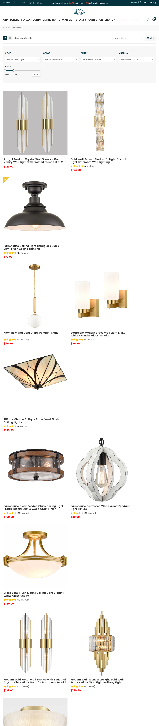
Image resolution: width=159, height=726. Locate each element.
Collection (95, 20)
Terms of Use (62, 701)
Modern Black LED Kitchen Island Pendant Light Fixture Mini (78, 648)
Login (145, 2)
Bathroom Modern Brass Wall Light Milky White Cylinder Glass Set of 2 (79, 217)
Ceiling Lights (51, 20)
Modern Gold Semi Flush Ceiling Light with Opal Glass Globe (25, 432)
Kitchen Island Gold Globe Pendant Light (21, 217)
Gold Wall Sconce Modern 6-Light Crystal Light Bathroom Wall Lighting (78, 145)
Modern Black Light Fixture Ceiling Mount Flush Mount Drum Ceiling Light (131, 648)
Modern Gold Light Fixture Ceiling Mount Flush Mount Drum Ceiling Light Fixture (78, 432)
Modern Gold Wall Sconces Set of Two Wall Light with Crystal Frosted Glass (130, 432)
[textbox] (127, 38)
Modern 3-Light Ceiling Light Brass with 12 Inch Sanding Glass (131, 361)
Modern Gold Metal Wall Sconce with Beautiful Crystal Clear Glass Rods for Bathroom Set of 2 (26, 361)
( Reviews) (75, 150)
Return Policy (94, 687)
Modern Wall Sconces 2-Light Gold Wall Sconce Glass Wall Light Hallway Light (79, 361)
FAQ (90, 710)
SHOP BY (110, 20)
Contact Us (61, 692)
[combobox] (127, 38)
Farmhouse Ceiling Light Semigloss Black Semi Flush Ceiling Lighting (126, 145)
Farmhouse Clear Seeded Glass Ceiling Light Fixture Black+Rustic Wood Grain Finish (26, 289)
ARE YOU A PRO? (9, 3)
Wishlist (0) (136, 2)
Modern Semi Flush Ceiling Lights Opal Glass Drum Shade (26, 576)
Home (7, 27)
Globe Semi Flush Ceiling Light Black (76, 504)
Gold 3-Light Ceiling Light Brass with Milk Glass (25, 648)
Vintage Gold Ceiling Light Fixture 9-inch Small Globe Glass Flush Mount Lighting (78, 576)
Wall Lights (69, 20)
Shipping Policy (95, 692)
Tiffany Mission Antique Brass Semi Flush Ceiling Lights (128, 217)
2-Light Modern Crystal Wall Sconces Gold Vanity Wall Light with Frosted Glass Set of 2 (25, 145)
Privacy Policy (62, 696)
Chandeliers (11, 20)
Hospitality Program (97, 701)
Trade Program (95, 696)
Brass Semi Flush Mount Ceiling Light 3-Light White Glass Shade (129, 289)
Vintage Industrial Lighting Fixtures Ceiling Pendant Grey (128, 504)
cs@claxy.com (14, 700)
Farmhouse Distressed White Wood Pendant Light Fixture (75, 289)
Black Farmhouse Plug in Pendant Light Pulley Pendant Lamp (130, 576)
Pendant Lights (31, 20)
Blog (58, 705)
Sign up (153, 2)
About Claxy (62, 687)
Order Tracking (95, 705)
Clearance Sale (128, 20)
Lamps (83, 20)
